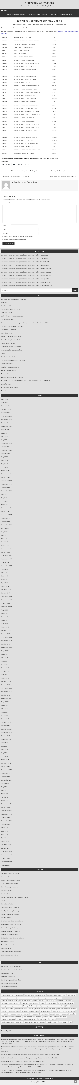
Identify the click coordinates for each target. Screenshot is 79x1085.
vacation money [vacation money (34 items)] (52, 1022)
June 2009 (4, 831)
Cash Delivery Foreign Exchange (12, 316)
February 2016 (6, 630)
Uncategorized (24, 171)
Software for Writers (8, 976)
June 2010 (4, 790)
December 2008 (6, 851)
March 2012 (5, 719)
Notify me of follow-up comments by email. (18, 236)
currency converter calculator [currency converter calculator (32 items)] (27, 998)
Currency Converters (39, 3)
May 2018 (4, 538)
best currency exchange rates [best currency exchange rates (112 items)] (35, 995)
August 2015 (5, 651)
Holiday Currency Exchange (10, 911)
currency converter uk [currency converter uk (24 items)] (9, 1000)
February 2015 (6, 671)
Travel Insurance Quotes (9, 387)
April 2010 (4, 797)
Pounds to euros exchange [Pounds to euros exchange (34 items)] (59, 1014)
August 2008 (5, 865)
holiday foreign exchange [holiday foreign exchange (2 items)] (30, 1011)
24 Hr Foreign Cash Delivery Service (13, 299)
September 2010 (6, 780)
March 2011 (5, 759)
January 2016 (5, 634)
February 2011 (6, 763)
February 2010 (6, 804)
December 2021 (6, 416)
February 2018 (6, 549)
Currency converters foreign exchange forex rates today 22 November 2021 (26, 285)
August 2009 (5, 824)
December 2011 (6, 729)
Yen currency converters (9, 955)
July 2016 (4, 613)
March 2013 (5, 678)
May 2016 (4, 620)
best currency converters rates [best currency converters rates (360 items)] (12, 995)
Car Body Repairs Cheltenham (11, 980)
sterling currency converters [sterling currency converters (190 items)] (11, 1016)
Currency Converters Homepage (16, 14)
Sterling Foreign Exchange (10, 934)
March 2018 (5, 545)
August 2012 (5, 702)
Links (3, 353)
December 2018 (6, 515)
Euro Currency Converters (10, 887)
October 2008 (5, 858)
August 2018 (5, 528)
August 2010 (5, 783)
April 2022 (4, 402)
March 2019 (5, 504)
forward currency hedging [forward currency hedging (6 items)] (24, 1008)
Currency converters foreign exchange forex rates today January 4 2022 (25, 279)
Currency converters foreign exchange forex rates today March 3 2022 (25, 265)
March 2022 (5, 406)
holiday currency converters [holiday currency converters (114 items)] (66, 1008)
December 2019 (6, 481)
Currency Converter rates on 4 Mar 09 (39, 20)
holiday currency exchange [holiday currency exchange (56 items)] (11, 1011)
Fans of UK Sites (6, 333)
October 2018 (5, 521)
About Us (53, 14)
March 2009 (5, 841)
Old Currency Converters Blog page (13, 360)
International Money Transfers (38, 14)
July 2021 (4, 433)
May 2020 (4, 464)
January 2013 (5, 685)
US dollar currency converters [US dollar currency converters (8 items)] (12, 1022)
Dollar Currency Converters (10, 880)
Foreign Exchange (57, 171)
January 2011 (5, 766)
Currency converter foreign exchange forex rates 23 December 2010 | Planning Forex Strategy (33, 1070)
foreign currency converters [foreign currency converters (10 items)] (11, 1006)
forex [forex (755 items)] (68, 1006)
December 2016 (6, 596)
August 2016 (5, 610)
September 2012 (6, 698)
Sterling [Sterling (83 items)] (72, 1014)
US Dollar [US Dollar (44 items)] (52, 1019)
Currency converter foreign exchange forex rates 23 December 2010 (35, 1054)
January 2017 (5, 593)
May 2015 (4, 661)
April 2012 (4, 715)
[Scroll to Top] (75, 1081)
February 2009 (6, 844)
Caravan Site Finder (7, 973)
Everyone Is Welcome (8, 329)
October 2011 (5, 736)
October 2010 (5, 776)
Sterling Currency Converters (11, 931)
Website (5, 233)
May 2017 (4, 579)
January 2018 (5, 552)
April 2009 (4, 838)
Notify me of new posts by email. (15, 239)
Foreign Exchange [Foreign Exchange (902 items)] (29, 1006)
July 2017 (4, 572)
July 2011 (4, 746)
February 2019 (6, 508)
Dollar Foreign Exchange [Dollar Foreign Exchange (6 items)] (63, 1000)
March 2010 (5, 800)
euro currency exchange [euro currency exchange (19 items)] (30, 1003)
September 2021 (6, 426)
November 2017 (6, 559)
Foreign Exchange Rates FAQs (11, 336)
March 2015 (5, 668)
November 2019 (6, 484)
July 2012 (4, 705)
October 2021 (5, 423)
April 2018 (4, 542)
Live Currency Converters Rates (12, 921)
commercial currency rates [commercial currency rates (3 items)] (56, 995)
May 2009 (4, 834)
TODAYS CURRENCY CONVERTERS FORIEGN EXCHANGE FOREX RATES (25, 381)
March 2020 (5, 470)
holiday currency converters (10, 907)
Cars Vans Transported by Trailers (12, 970)
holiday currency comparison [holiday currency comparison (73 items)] (45, 1008)
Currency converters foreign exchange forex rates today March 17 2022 (25, 262)
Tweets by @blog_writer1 (9, 1031)
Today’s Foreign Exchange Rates (12, 377)
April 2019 (4, 501)
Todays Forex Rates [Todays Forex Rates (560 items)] (8, 1019)
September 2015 (6, 647)
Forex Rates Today (7, 904)
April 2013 (4, 674)
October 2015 (5, 644)
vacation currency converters (11, 951)
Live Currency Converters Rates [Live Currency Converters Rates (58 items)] (64, 1011)
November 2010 (6, 773)
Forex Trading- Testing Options (11, 340)
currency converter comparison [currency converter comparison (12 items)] (50, 998)
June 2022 (4, 399)
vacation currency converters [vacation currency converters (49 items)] (34, 1022)
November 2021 (6, 419)
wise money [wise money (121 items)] (63, 1022)
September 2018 (6, 525)
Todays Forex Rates (7, 941)
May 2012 (4, 712)
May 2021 (4, 440)
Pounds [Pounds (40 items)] (4, 1014)
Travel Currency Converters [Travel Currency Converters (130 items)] (26, 1019)
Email (5, 229)
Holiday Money (6, 917)
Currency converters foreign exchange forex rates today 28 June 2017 (24, 323)
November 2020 (6, 443)
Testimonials (5, 374)
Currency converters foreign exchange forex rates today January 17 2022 (26, 275)
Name (5, 225)
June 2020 (4, 460)
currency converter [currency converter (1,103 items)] (8, 998)
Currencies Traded (7, 319)
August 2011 (5, 742)
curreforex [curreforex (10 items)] (71, 995)
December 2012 (6, 688)
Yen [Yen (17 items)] (70, 1022)
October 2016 (5, 603)
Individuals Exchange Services (11, 346)
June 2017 (4, 576)
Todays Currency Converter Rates (12, 938)
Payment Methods (7, 364)
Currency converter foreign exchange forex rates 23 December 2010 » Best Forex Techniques (32, 1065)
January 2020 (5, 477)
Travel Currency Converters (10, 945)
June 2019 (4, 494)
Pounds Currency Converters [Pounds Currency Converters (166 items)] (19, 1014)
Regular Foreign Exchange (10, 367)
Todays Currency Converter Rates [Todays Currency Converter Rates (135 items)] (54, 1016)
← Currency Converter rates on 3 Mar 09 (15, 177)
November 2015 (6, 640)
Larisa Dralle (5, 1058)
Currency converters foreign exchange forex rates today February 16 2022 (26, 268)
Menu (5, 10)
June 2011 (4, 749)
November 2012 (6, 691)
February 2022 (6, 409)
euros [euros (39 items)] (43, 1003)
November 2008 (6, 855)
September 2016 (6, 606)
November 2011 (6, 732)
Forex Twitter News (8, 343)
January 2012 (5, 725)
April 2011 (4, 756)
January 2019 (5, 511)
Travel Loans (5, 391)
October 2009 (5, 817)
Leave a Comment (60, 25)
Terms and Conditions (8, 370)
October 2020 (5, 447)
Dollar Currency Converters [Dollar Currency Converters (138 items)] (42, 1000)
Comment (6, 203)
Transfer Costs (6, 384)
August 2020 (5, 453)
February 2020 (6, 474)
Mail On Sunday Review (66, 14)
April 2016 (4, 623)
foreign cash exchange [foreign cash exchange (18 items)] (65, 1003)
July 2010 (4, 787)
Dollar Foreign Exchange (9, 883)
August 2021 (5, 430)
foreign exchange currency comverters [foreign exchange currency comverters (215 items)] (50, 1006)
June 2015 (4, 657)
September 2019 (6, 491)
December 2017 (6, 555)
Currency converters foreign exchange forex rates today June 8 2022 (24, 255)
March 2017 (5, 586)
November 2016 (6, 600)
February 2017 (6, 589)
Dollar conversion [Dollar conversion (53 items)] (25, 1000)
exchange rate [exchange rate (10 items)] (51, 1003)
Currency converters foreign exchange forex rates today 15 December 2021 (26, 282)
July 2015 (4, 654)
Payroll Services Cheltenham (11, 966)
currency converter (44, 171)
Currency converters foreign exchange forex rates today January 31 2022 (26, 272)
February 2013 (6, 681)
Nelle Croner (5, 1054)
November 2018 (6, 518)
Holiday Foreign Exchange (10, 914)
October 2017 (5, 562)
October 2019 (5, 487)
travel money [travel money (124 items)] (42, 1019)
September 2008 (7, 861)
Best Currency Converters (10, 873)
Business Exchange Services (10, 309)
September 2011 (6, 739)
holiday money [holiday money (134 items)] (46, 1011)
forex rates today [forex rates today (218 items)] (7, 1008)
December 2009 (6, 810)
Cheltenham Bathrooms (9, 987)
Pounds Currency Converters (11, 924)
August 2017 (5, 569)
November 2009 (6, 814)
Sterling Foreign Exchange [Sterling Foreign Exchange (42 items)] (32, 1016)
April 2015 (4, 664)
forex (66, 171)
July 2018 (4, 532)
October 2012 (5, 695)
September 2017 (6, 566)
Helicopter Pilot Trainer (9, 983)
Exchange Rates (6, 890)
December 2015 (6, 637)
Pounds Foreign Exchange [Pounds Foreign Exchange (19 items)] (39, 1014)
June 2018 (4, 535)
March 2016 (5, 627)
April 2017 (4, 583)
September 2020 (7, 450)
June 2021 (4, 436)
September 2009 (7, 821)
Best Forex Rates (6, 306)
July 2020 (4, 457)
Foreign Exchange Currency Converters (14, 897)
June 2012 (4, 708)
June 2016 (4, 617)
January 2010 (5, 807)
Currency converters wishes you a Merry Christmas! (27, 1061)
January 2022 (5, 413)
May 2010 (4, 793)
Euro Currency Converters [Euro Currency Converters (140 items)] (11, 1003)
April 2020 (4, 467)
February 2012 (6, 722)
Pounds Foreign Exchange (9, 928)
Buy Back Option (6, 312)
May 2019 (4, 498)
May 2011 (4, 753)
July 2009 (4, 827)
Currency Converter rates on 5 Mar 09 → (64, 177)
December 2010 (6, 770)
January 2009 (5, 848)
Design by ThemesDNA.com (39, 1082)
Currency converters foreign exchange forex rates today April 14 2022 (24, 258)
